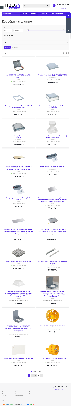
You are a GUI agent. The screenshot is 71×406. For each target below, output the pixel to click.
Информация (33, 386)
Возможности (19, 395)
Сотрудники (5, 391)
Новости (4, 389)
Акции (25, 13)
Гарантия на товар (20, 393)
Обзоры (31, 393)
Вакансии (4, 393)
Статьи (31, 388)
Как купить (44, 13)
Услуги (33, 13)
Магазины (4, 395)
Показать (7, 47)
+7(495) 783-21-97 (62, 5)
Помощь (18, 386)
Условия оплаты (19, 389)
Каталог (8, 13)
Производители (57, 13)
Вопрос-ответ (32, 389)
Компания (5, 386)
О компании (5, 388)
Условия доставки (20, 391)
